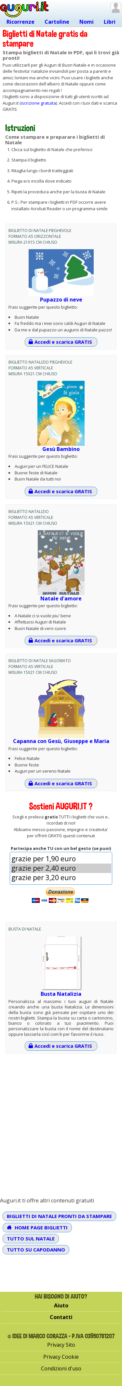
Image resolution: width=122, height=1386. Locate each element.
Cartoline (57, 21)
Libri (109, 21)
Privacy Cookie (61, 1356)
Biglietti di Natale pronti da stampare (59, 1216)
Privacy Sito (61, 1344)
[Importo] (61, 868)
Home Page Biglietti (37, 1227)
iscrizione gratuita (38, 103)
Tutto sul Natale (31, 1238)
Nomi (86, 21)
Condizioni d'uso (61, 1368)
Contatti (61, 1317)
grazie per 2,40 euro (61, 868)
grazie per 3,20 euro (61, 877)
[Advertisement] (61, 1120)
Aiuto (61, 1305)
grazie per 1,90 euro (61, 859)
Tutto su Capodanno (36, 1249)
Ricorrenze (20, 21)
